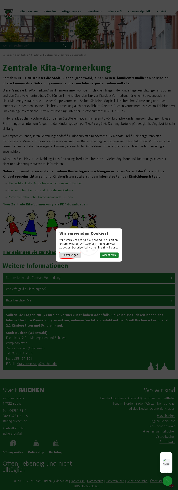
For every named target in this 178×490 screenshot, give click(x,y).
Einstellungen (70, 255)
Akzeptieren (109, 255)
